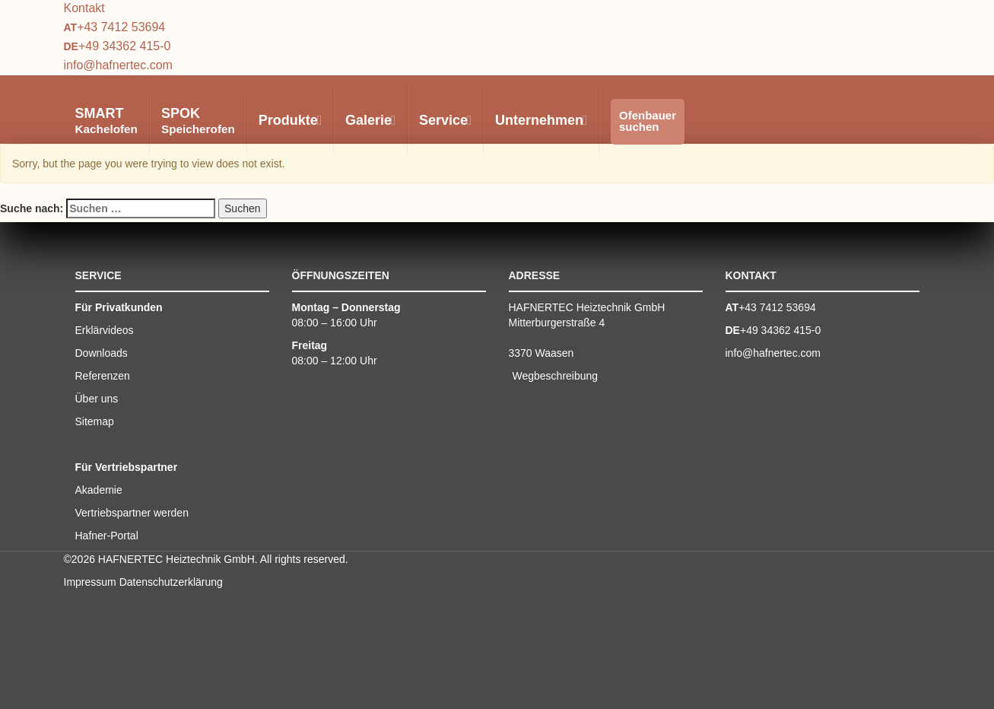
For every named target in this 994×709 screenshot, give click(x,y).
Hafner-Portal (106, 535)
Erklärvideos (104, 330)
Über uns (97, 399)
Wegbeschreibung (556, 376)
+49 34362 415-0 (124, 46)
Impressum (90, 582)
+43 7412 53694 (121, 27)
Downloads (101, 353)
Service (445, 120)
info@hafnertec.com (118, 65)
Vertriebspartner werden (132, 513)
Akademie (98, 490)
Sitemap (94, 421)
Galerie (370, 120)
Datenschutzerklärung (171, 582)
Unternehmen (540, 120)
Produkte (290, 120)
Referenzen (102, 376)
